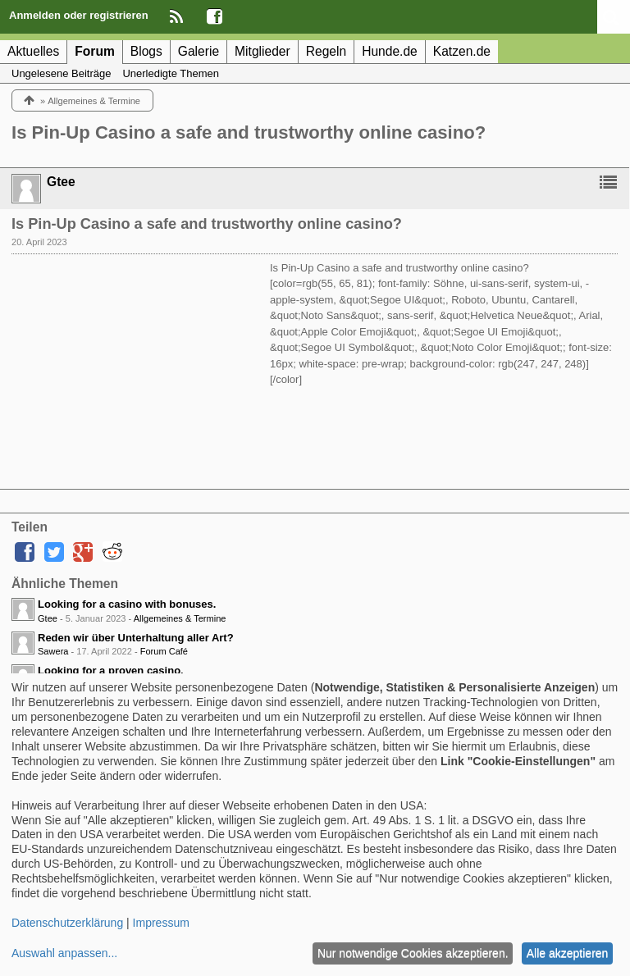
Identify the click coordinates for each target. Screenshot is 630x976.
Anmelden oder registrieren (78, 15)
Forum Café (164, 651)
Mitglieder (262, 51)
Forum (95, 51)
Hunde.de (390, 51)
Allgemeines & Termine (180, 618)
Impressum (161, 922)
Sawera (53, 651)
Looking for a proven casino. (111, 670)
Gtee (47, 618)
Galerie (198, 51)
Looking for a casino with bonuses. (127, 604)
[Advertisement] (134, 362)
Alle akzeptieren (568, 953)
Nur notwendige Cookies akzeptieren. (413, 953)
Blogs (146, 51)
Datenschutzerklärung (67, 922)
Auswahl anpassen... (64, 953)
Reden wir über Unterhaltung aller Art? (136, 638)
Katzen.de (462, 51)
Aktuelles (33, 51)
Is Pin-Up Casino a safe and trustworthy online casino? (248, 132)
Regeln (326, 51)
